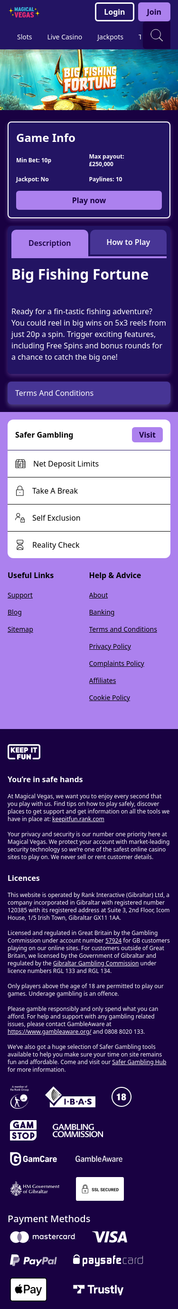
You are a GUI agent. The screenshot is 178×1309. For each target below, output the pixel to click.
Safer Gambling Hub (139, 1062)
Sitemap (20, 629)
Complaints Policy (116, 663)
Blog (15, 612)
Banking (102, 612)
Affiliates (102, 680)
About (98, 594)
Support (20, 594)
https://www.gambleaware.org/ (50, 1032)
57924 (113, 940)
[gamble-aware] (89, 753)
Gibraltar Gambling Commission (96, 963)
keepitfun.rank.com (78, 819)
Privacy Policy (110, 646)
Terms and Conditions (123, 629)
